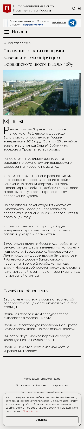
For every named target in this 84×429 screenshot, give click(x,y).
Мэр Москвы (60, 385)
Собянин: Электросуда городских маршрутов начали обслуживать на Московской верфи (40, 327)
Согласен (42, 420)
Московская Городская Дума (42, 378)
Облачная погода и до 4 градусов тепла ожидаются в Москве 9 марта (35, 316)
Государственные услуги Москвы (42, 392)
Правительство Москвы (31, 385)
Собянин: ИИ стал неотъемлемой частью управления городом (36, 349)
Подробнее (30, 411)
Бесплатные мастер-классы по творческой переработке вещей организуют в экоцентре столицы (40, 303)
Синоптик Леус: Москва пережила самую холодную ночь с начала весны (36, 338)
